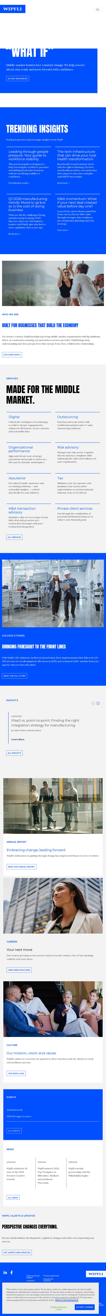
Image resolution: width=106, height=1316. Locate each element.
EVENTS (11, 1097)
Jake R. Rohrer (20, 730)
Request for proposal (48, 1280)
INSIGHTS (12, 700)
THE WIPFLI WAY (16, 1073)
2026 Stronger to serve (19, 1116)
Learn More (17, 739)
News (10, 1149)
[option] (53, 728)
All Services (14, 537)
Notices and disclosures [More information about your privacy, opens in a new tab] (67, 1300)
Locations (30, 1281)
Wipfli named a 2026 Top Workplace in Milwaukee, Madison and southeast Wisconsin (48, 1175)
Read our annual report (21, 867)
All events (14, 1131)
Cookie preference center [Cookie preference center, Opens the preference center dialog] (58, 1308)
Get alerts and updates (17, 1252)
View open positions (19, 970)
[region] (50, 1298)
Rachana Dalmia (34, 730)
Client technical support (32, 1277)
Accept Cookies (84, 1307)
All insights (14, 753)
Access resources (17, 78)
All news (13, 1197)
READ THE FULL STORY (15, 676)
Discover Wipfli (12, 355)
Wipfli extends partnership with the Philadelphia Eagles (79, 1172)
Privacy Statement (51, 1276)
